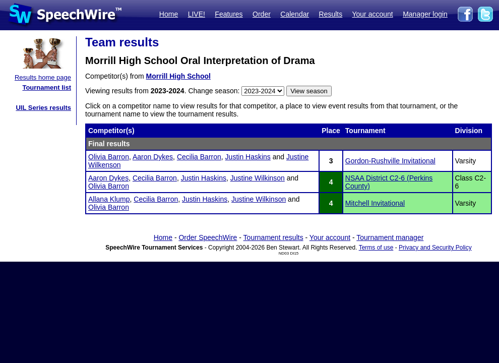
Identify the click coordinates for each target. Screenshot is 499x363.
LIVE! (196, 14)
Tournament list (46, 87)
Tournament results (273, 237)
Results (331, 14)
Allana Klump (109, 199)
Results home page (43, 77)
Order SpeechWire (207, 237)
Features (228, 14)
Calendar (294, 14)
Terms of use (376, 247)
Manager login (425, 14)
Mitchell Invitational (375, 203)
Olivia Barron (108, 157)
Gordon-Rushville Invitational (390, 161)
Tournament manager (389, 237)
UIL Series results (43, 107)
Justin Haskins (248, 157)
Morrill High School (178, 76)
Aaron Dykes (153, 157)
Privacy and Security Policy (435, 247)
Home (168, 14)
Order (262, 14)
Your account (372, 14)
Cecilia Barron (199, 157)
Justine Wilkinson (257, 178)
